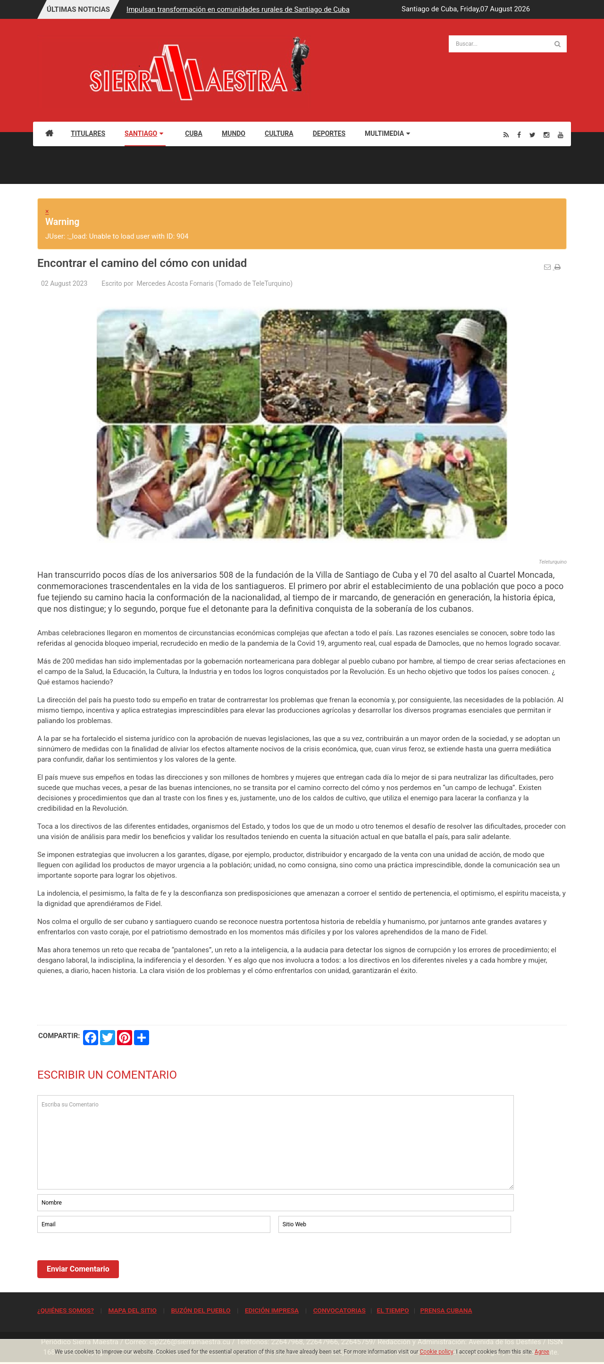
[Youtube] (560, 134)
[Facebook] (519, 134)
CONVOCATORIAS (339, 1310)
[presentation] (109, 1260)
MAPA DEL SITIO (132, 1310)
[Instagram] (546, 134)
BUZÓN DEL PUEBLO (200, 1310)
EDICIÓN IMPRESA (272, 1310)
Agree (542, 1351)
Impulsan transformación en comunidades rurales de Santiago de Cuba (238, 9)
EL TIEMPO (393, 1310)
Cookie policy (436, 1351)
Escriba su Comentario (275, 1142)
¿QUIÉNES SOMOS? (65, 1310)
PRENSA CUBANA (446, 1310)
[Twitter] (532, 134)
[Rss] (506, 134)
